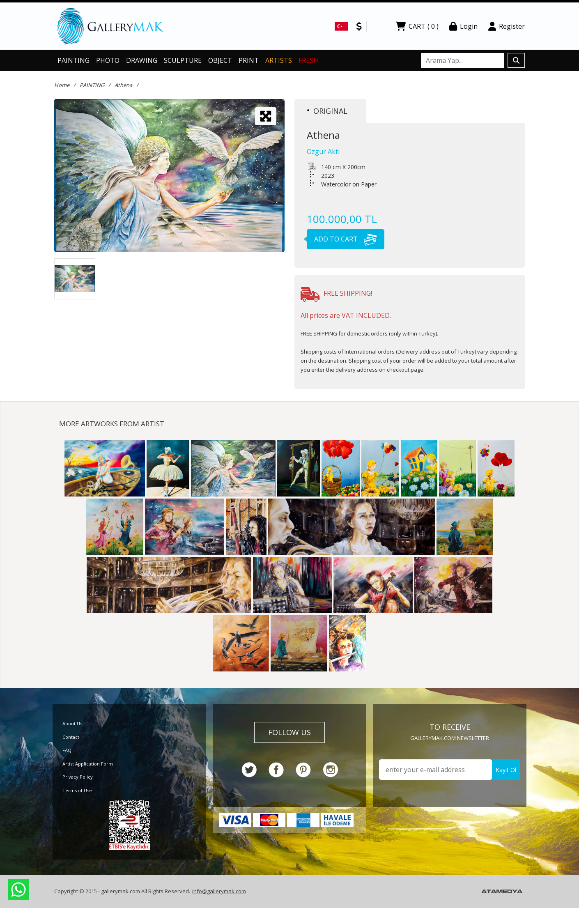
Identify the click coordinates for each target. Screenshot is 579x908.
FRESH (308, 60)
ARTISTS (278, 60)
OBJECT (220, 60)
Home (61, 85)
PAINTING (73, 60)
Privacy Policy (77, 777)
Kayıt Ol (506, 770)
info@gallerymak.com (219, 891)
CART (417, 26)
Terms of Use (77, 790)
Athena (123, 85)
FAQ (66, 750)
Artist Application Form (87, 764)
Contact (70, 737)
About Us (72, 723)
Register (506, 26)
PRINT (249, 60)
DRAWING (141, 60)
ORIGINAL (327, 111)
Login (463, 26)
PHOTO (107, 60)
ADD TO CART (342, 239)
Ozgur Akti (323, 151)
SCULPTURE (183, 60)
